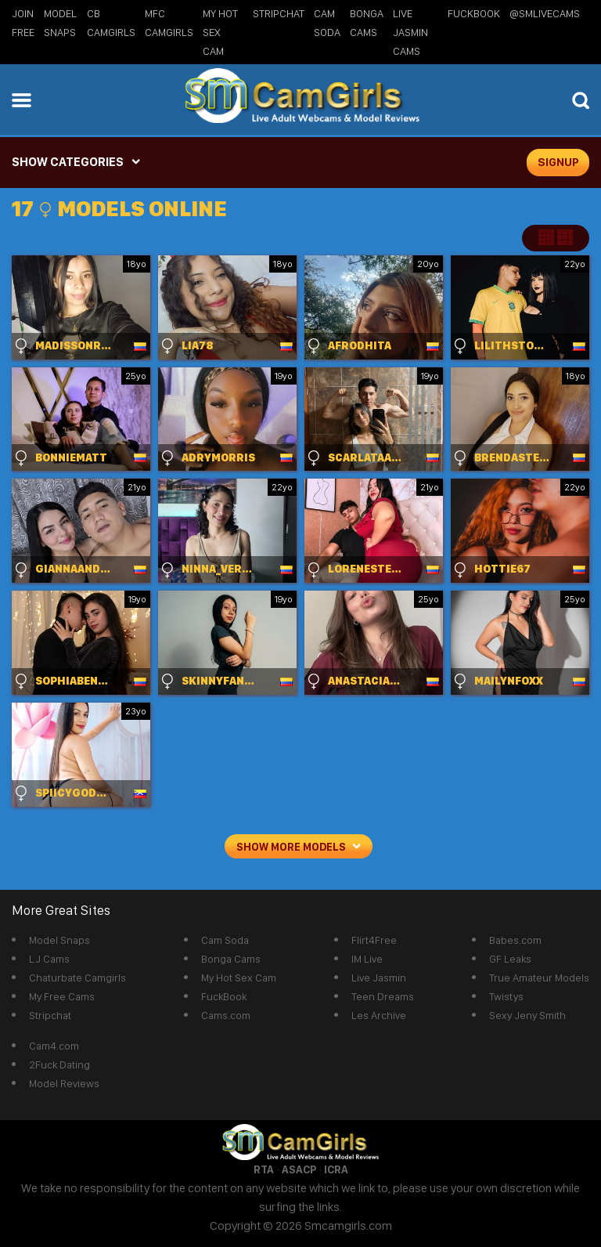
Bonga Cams (231, 958)
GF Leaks (510, 958)
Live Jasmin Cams (410, 32)
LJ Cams (49, 958)
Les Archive (378, 1015)
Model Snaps (59, 940)
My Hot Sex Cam (220, 32)
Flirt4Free (374, 940)
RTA (264, 1169)
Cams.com (225, 1015)
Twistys (506, 996)
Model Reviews (64, 1083)
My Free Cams (62, 996)
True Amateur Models (539, 977)
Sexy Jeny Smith (527, 1015)
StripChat (278, 13)
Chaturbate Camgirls (77, 977)
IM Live (367, 958)
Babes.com (515, 940)
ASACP (299, 1169)
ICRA (336, 1169)
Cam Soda (225, 940)
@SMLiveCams (544, 13)
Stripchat (50, 1015)
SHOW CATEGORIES (68, 161)
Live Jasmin (378, 977)
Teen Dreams (382, 996)
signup (558, 162)
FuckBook (474, 13)
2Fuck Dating (59, 1064)
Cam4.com (54, 1045)
